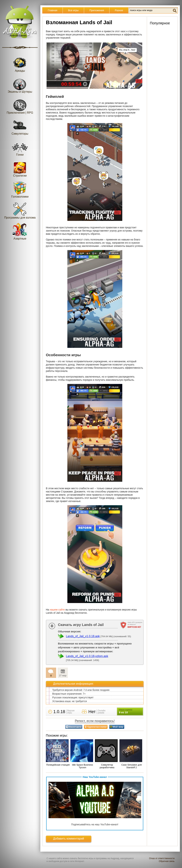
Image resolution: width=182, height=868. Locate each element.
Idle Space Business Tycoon (82, 766)
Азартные (20, 231)
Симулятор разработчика (107, 766)
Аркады (20, 63)
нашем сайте (57, 609)
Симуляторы (20, 126)
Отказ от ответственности (162, 858)
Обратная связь (167, 861)
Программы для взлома (20, 210)
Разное (119, 10)
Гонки (20, 147)
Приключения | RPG (20, 105)
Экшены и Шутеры (20, 84)
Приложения (96, 10)
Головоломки (20, 189)
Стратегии (20, 168)
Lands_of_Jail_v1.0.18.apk (83, 636)
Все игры (73, 10)
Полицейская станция (58, 764)
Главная (52, 10)
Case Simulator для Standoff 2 (131, 766)
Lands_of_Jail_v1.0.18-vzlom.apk (87, 656)
